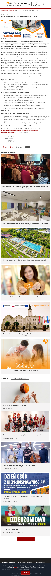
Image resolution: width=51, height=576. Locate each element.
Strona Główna (4, 10)
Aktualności (11, 10)
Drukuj (6, 147)
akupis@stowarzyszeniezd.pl (8, 132)
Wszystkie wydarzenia (25, 539)
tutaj (15, 567)
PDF (12, 147)
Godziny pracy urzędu (38, 562)
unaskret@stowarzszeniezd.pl (30, 130)
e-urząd (28, 147)
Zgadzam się (25, 572)
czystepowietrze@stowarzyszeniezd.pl (11, 130)
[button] (25, 29)
